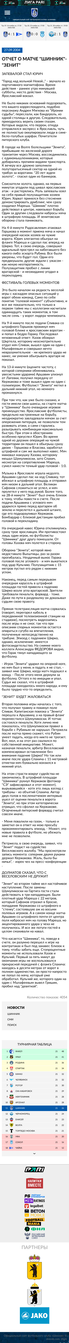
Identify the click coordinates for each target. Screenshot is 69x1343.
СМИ (10, 1019)
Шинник (13, 1014)
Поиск (12, 1025)
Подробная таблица (34, 1153)
